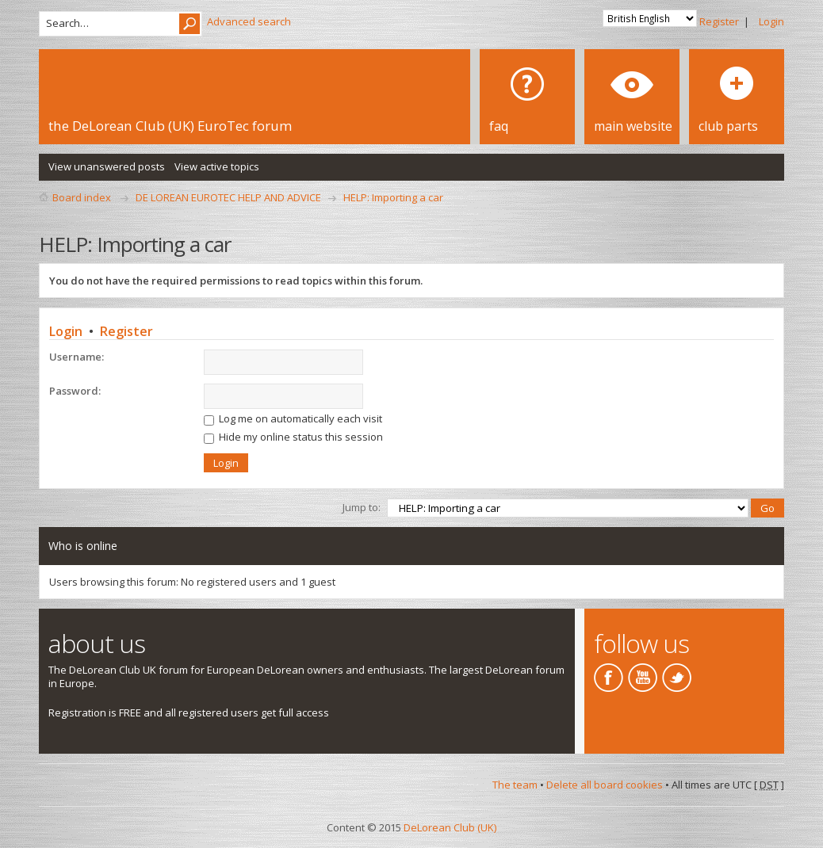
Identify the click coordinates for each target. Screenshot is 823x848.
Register (719, 21)
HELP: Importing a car (393, 197)
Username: (76, 357)
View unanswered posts (106, 166)
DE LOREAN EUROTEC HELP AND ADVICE (228, 197)
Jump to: (362, 507)
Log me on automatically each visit (293, 418)
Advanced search (249, 21)
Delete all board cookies (604, 784)
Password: (75, 391)
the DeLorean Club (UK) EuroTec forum (170, 126)
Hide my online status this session (293, 437)
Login (771, 21)
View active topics (216, 166)
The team (515, 784)
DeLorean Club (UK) (450, 827)
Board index (81, 197)
